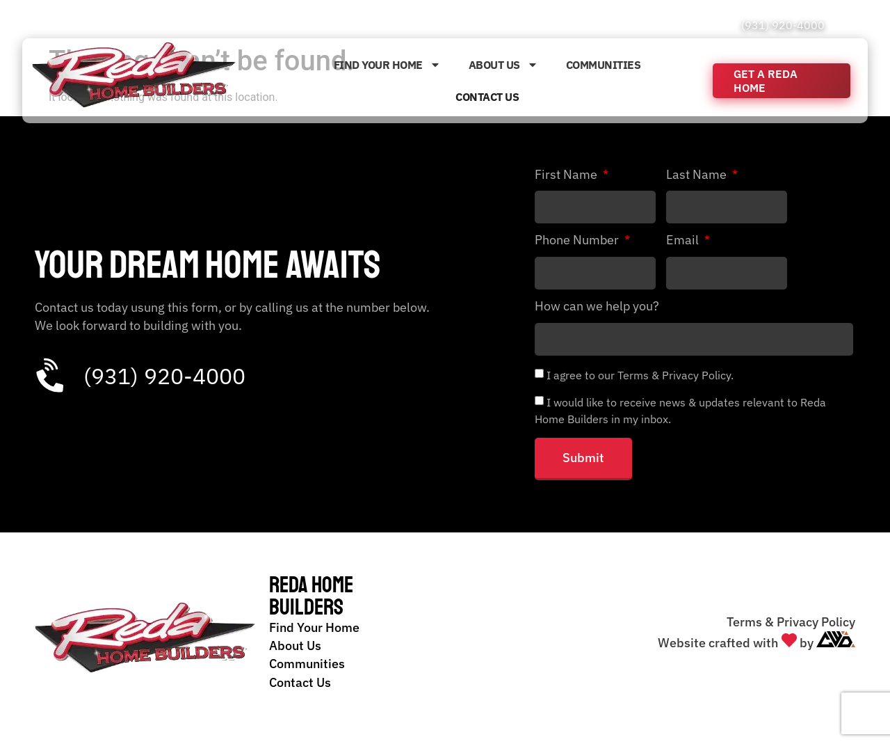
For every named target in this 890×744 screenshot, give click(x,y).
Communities (603, 65)
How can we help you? (597, 307)
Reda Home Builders (311, 596)
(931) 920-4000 (783, 25)
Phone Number (578, 241)
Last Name (697, 175)
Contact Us (487, 97)
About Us (503, 64)
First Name (567, 175)
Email (684, 241)
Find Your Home (387, 64)
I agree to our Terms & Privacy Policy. (640, 374)
